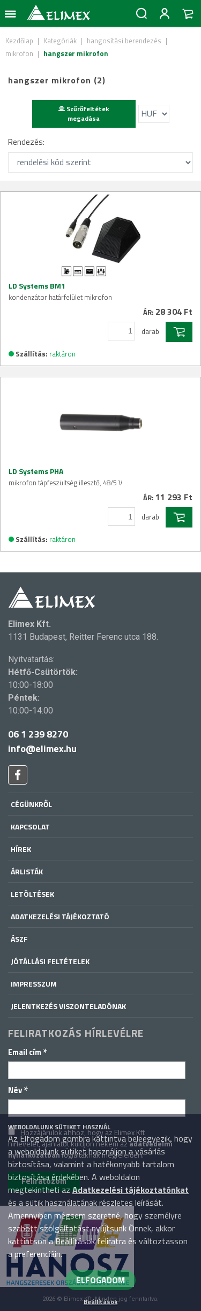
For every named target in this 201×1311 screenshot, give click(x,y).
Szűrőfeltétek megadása (83, 113)
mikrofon (19, 53)
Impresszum (34, 983)
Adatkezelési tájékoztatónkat (130, 1189)
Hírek (21, 849)
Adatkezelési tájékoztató (60, 916)
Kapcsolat (30, 826)
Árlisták (27, 871)
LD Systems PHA (66, 477)
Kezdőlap (19, 40)
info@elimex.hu (42, 748)
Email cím (28, 1052)
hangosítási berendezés (124, 40)
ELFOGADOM (100, 1280)
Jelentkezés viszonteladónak (68, 1006)
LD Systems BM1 (60, 291)
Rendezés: (26, 142)
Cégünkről (31, 804)
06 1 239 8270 (38, 734)
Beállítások (100, 1302)
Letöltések (32, 893)
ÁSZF (19, 938)
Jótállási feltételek (50, 961)
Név (18, 1090)
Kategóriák (60, 40)
